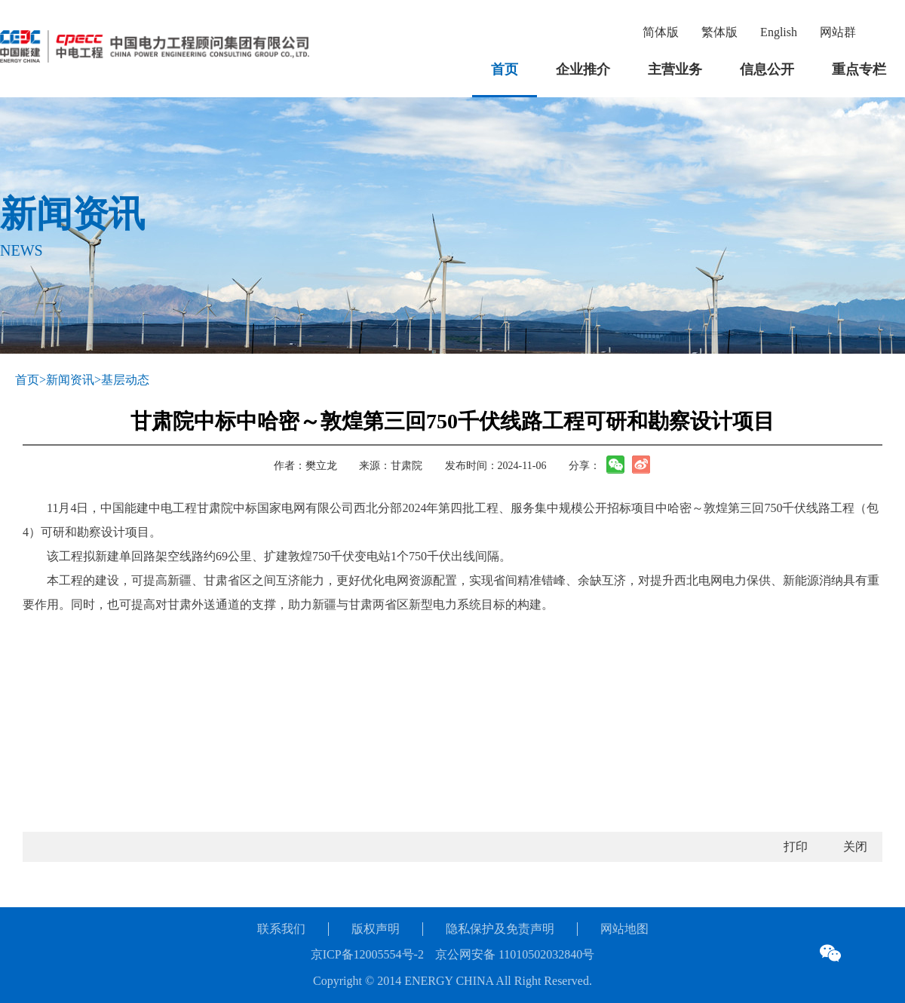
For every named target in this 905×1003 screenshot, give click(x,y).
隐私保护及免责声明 (500, 928)
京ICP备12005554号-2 (367, 954)
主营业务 (675, 69)
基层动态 (125, 379)
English (778, 32)
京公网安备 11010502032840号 (514, 954)
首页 (504, 69)
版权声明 (375, 928)
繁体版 (719, 32)
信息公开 (767, 69)
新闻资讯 (70, 379)
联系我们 (281, 928)
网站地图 (624, 928)
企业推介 (583, 69)
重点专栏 (859, 69)
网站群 (838, 32)
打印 (796, 846)
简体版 (661, 32)
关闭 (855, 846)
